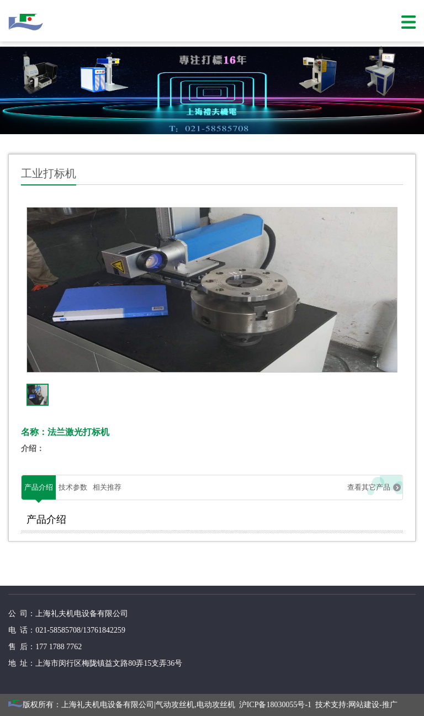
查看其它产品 (368, 487)
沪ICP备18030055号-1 (275, 705)
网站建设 (363, 705)
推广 (390, 705)
